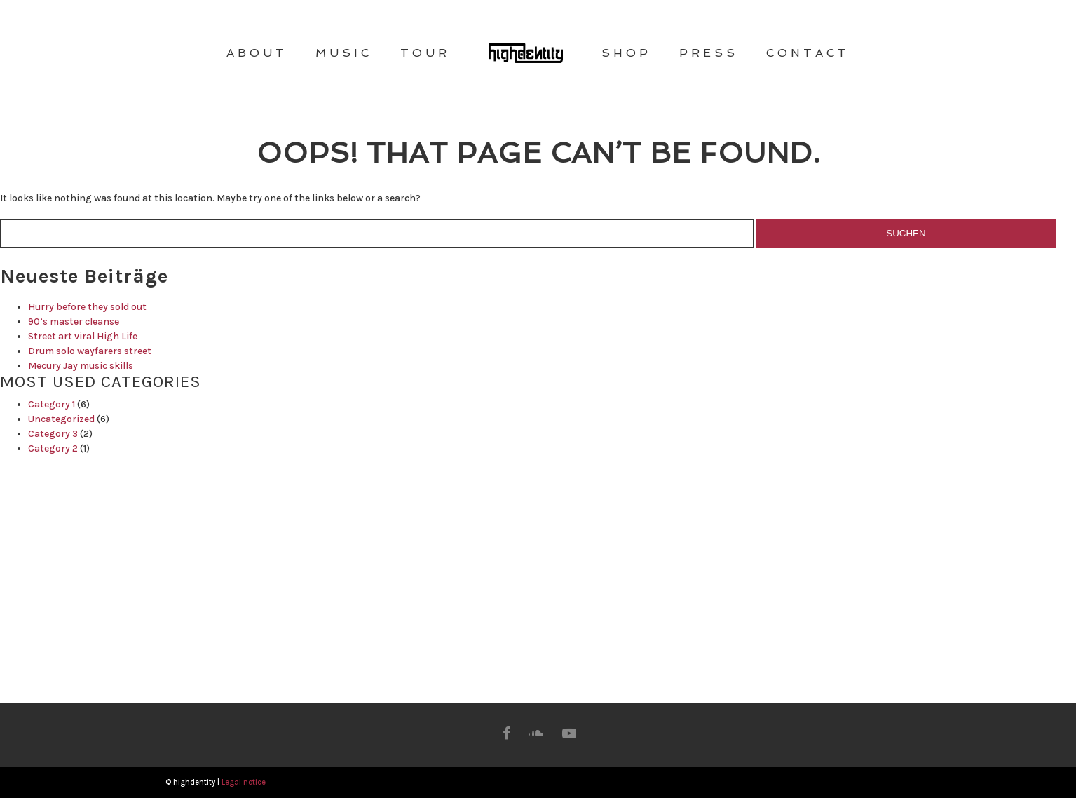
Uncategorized (61, 419)
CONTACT (808, 53)
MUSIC (343, 53)
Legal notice (244, 782)
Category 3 (53, 434)
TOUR (425, 53)
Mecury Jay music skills (80, 366)
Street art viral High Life (82, 336)
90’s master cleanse (73, 321)
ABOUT (256, 53)
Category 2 (53, 448)
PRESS (708, 53)
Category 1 (51, 404)
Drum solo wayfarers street (89, 351)
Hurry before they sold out (87, 307)
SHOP (626, 53)
